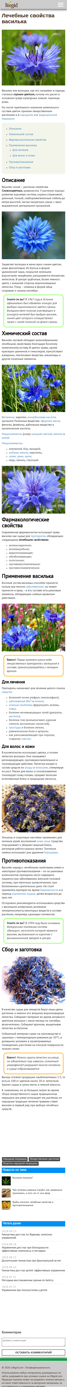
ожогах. (26, 739)
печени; (39, 701)
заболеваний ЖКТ (20, 701)
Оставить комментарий (33, 1352)
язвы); (12, 709)
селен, (13, 456)
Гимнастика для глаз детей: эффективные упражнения (33, 1270)
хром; (28, 456)
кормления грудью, (24, 894)
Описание (15, 129)
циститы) (14, 716)
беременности (49, 890)
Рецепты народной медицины (20, 1163)
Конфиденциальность (38, 1368)
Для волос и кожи (23, 155)
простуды (15, 727)
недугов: (7, 692)
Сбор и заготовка (20, 167)
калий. (6, 438)
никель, (24, 453)
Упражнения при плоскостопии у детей (24, 1290)
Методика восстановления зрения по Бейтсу (27, 1280)
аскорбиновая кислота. (41, 417)
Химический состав (21, 134)
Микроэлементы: (12, 443)
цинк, (20, 456)
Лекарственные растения (44, 1159)
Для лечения (20, 150)
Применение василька (23, 145)
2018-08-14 (9, 1267)
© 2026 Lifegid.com (12, 1368)
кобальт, (14, 453)
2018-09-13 (9, 1231)
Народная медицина (15, 1159)
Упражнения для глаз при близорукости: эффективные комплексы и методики (25, 1249)
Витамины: (8, 417)
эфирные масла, (51, 421)
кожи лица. (44, 841)
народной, (26, 115)
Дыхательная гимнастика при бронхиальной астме (31, 1261)
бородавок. (51, 852)
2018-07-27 (9, 1287)
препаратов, (38, 536)
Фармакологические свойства (27, 140)
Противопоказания (21, 162)
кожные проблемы (21, 705)
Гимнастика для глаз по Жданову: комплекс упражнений (27, 1236)
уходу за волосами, (36, 768)
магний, (48, 434)
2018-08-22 (9, 1257)
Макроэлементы (12, 434)
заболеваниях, (35, 587)
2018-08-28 (9, 1244)
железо (58, 434)
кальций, (37, 434)
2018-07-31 (9, 1277)
